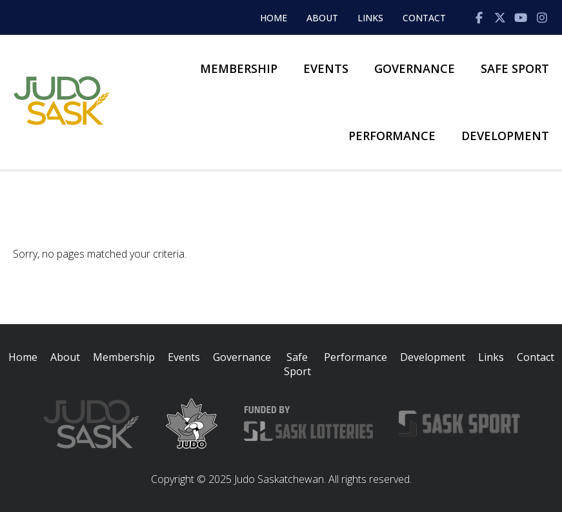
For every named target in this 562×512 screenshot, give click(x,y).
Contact (424, 18)
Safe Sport (515, 68)
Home (273, 18)
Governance (414, 68)
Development (505, 135)
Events (325, 68)
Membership (238, 68)
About (322, 18)
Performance (392, 135)
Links (370, 18)
